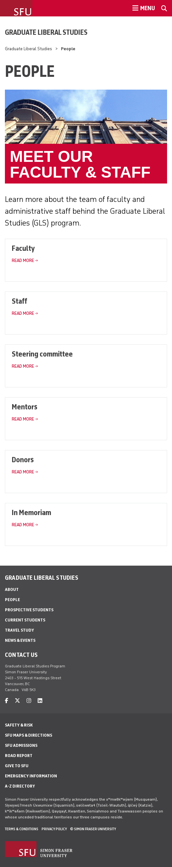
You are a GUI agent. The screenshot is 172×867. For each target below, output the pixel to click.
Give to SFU (17, 766)
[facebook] (6, 701)
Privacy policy (54, 829)
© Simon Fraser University (93, 829)
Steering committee (42, 353)
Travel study (19, 630)
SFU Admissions (21, 745)
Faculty (23, 248)
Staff (19, 301)
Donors (23, 459)
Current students (25, 620)
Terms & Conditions (21, 829)
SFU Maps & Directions (28, 735)
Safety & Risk (19, 725)
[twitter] (17, 701)
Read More (23, 260)
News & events (20, 640)
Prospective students (29, 610)
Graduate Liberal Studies (46, 32)
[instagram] (29, 701)
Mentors (24, 406)
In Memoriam (31, 512)
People (12, 599)
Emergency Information (31, 776)
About (12, 589)
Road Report (18, 755)
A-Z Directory (20, 786)
